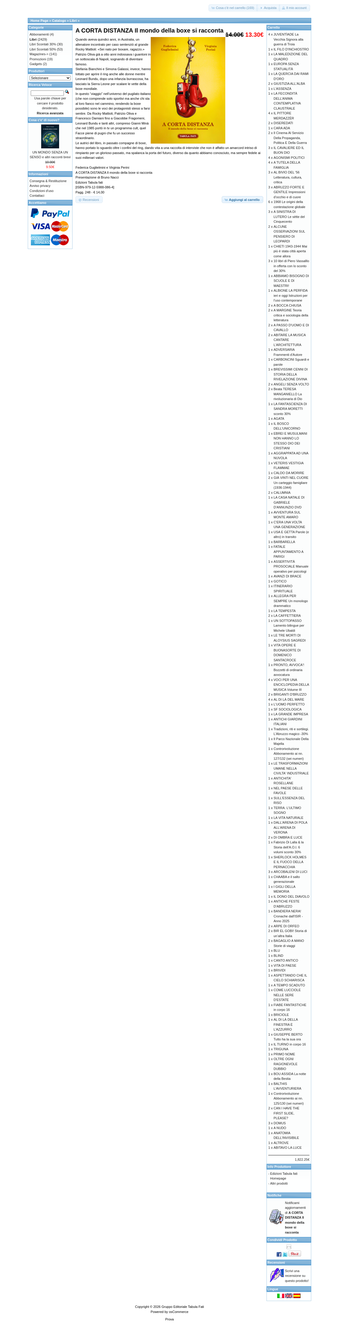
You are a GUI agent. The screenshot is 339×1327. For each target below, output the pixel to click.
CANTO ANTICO (286, 960)
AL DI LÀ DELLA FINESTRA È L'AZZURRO (286, 1024)
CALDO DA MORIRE (289, 473)
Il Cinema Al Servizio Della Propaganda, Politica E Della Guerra (290, 137)
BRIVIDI (280, 970)
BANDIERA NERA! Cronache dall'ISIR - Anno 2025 (288, 916)
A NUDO (280, 1128)
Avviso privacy (40, 185)
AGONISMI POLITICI (289, 157)
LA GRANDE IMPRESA (291, 714)
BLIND (278, 955)
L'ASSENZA (283, 88)
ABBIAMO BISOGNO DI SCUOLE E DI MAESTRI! (291, 280)
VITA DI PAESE (285, 965)
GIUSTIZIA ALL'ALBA (289, 83)
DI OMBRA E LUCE (288, 837)
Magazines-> (39, 54)
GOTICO (280, 581)
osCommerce (178, 1312)
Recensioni (276, 1262)
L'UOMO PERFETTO (289, 704)
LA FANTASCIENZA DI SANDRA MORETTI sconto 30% (290, 409)
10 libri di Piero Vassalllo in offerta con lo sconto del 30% (291, 266)
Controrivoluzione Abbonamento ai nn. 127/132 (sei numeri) (289, 753)
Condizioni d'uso (41, 191)
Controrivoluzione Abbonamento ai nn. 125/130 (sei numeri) (289, 1098)
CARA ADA (282, 128)
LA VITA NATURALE (288, 817)
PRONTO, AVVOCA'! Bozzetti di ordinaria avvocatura (289, 669)
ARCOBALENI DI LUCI (290, 872)
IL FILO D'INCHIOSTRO (291, 49)
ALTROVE (281, 1143)
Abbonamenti (39, 34)
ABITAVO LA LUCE (288, 1147)
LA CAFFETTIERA (287, 615)
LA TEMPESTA (285, 611)
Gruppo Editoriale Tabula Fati (182, 1306)
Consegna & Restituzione (48, 181)
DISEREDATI (283, 123)
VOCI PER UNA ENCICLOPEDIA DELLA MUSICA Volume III (291, 684)
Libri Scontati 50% (43, 49)
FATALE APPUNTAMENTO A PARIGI (288, 551)
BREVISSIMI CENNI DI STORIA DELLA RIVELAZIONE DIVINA (291, 374)
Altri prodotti (279, 1183)
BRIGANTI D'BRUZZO (290, 694)
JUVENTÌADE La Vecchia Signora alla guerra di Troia (288, 39)
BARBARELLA (284, 542)
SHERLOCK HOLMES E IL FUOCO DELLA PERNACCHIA (290, 862)
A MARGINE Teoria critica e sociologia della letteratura (291, 315)
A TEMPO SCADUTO (289, 985)
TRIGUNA (281, 1049)
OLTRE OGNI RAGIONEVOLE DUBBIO (286, 1064)
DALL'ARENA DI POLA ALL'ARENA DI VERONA (290, 827)
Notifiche (274, 1195)
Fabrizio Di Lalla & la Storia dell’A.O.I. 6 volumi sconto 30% (289, 847)
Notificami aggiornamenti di (295, 1217)
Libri (73, 20)
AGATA (279, 418)
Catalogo (59, 20)
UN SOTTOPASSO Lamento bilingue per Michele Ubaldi (289, 625)
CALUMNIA (282, 492)
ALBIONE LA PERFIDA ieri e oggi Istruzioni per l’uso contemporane (291, 295)
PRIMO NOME (284, 1054)
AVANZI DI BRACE (287, 576)
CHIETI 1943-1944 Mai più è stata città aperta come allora (290, 251)
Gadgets (36, 64)
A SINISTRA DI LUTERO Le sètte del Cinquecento (289, 216)
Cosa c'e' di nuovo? (44, 120)
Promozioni (38, 59)
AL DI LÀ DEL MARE (289, 699)
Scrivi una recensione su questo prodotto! (297, 1276)
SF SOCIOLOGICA (288, 709)
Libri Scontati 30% (43, 44)
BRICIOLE (281, 1015)
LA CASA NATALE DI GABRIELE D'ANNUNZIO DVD (289, 502)
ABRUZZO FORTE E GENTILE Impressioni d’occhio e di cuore (289, 192)
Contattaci (37, 195)
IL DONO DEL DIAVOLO (291, 896)
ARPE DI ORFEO (286, 926)
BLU (277, 950)
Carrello (273, 27)
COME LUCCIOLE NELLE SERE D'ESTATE (287, 995)
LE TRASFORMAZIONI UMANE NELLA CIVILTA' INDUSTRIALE (291, 768)
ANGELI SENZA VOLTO (291, 384)
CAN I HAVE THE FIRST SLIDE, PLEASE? (286, 1113)
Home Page (39, 20)
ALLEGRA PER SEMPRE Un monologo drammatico (291, 601)
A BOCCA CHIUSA (287, 305)
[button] (233, 7)
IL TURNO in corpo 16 (290, 1044)
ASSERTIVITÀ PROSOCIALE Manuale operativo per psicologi (291, 566)
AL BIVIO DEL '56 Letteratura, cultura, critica (288, 177)
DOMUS (280, 1123)
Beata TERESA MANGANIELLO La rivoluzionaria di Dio (288, 394)
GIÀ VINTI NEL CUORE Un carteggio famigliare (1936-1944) (291, 482)
